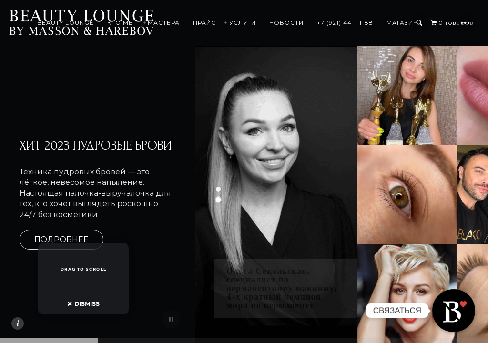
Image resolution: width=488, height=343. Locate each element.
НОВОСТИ (317, 22)
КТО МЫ (151, 22)
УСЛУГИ (273, 22)
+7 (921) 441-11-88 (375, 22)
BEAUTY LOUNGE (96, 22)
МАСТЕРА (194, 22)
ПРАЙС (235, 22)
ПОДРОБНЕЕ (61, 239)
